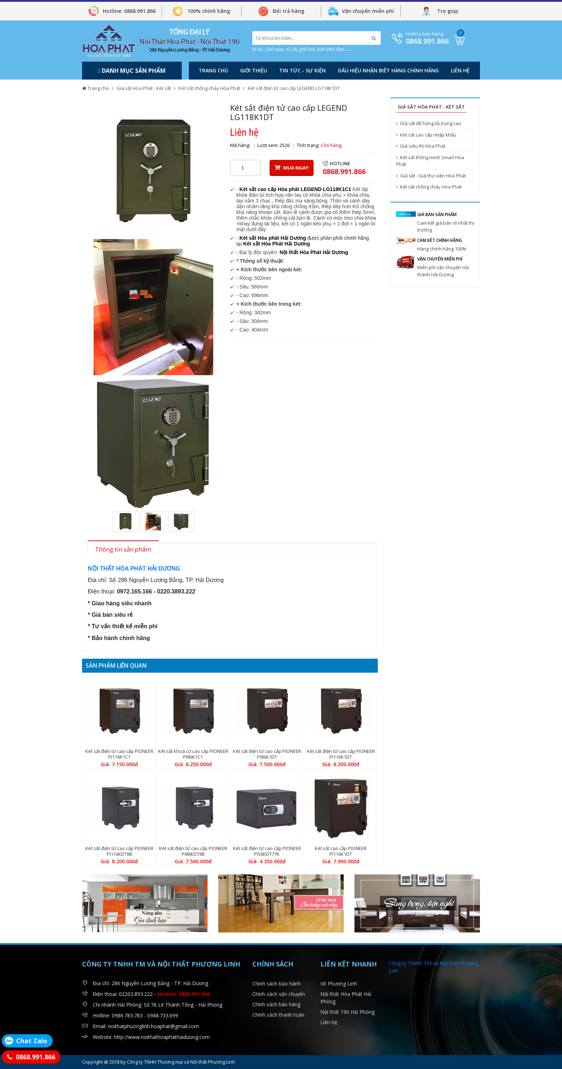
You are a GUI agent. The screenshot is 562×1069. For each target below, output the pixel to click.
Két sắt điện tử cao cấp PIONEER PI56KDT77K (267, 851)
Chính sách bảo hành (276, 983)
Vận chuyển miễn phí (368, 11)
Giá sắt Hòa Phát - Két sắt (143, 88)
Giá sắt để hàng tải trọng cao (428, 123)
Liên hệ (460, 70)
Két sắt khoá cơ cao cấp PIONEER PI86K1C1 (193, 754)
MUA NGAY (292, 167)
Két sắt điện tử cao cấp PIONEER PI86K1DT (267, 754)
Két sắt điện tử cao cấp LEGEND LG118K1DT (294, 88)
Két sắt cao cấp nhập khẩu (426, 135)
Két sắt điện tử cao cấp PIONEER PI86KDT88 (193, 851)
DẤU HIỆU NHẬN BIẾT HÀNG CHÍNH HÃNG (388, 70)
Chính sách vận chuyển (278, 994)
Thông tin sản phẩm (123, 549)
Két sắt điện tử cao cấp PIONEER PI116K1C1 (119, 754)
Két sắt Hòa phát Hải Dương (272, 238)
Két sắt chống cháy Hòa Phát (209, 88)
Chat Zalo (31, 1040)
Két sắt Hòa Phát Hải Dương (276, 244)
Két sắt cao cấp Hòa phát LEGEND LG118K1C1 (295, 189)
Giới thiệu (253, 70)
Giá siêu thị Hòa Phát (421, 146)
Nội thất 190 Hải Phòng (347, 1011)
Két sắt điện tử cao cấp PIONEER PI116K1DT (341, 754)
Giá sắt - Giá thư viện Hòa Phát (431, 175)
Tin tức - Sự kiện (302, 70)
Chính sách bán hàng (276, 1004)
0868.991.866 (427, 41)
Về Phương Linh (338, 983)
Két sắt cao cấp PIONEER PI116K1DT (341, 851)
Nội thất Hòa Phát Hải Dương (314, 252)
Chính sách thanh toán (278, 1014)
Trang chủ (213, 70)
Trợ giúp (447, 11)
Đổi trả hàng (288, 11)
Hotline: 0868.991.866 (129, 11)
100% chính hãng (208, 11)
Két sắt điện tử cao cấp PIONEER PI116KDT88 (119, 851)
